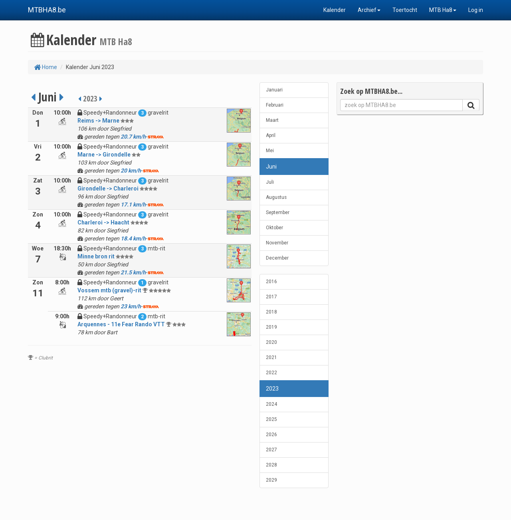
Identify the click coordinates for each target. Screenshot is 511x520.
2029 (271, 480)
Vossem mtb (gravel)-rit (109, 290)
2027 (271, 450)
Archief (369, 10)
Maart (272, 120)
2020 (271, 342)
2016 (271, 281)
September (277, 212)
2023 (272, 388)
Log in (475, 10)
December (277, 258)
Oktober (274, 227)
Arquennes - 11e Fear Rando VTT (121, 324)
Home (45, 67)
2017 (271, 297)
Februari (274, 105)
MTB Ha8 (442, 10)
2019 (271, 327)
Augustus (276, 197)
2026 (271, 434)
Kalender (334, 10)
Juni (271, 166)
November (277, 243)
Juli (270, 182)
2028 (271, 465)
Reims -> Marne (98, 120)
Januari (274, 90)
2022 (271, 372)
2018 (271, 312)
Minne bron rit (96, 256)
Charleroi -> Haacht (103, 222)
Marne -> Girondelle (104, 154)
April (270, 135)
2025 (271, 419)
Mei (270, 150)
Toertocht (404, 10)
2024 (271, 404)
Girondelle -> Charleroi (108, 188)
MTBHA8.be (47, 10)
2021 (271, 357)
